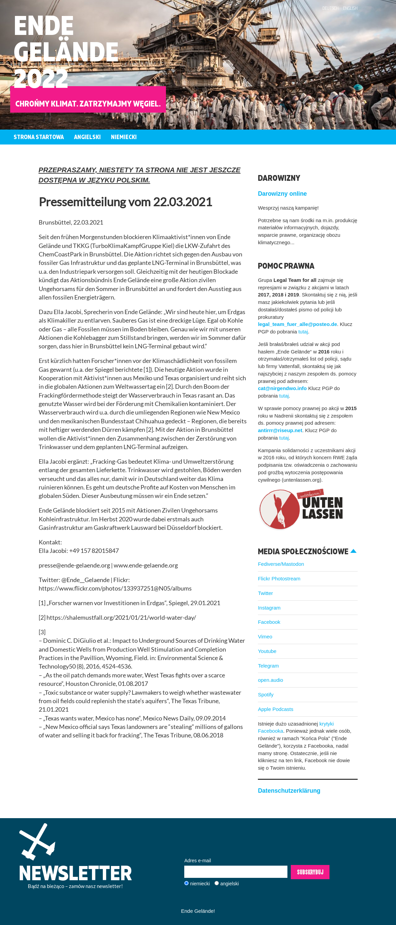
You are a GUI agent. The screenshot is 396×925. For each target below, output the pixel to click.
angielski (229, 883)
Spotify (266, 694)
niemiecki (200, 883)
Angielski (87, 136)
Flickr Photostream (279, 578)
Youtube (267, 651)
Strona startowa (39, 136)
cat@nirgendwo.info (282, 388)
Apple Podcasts (275, 709)
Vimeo (265, 636)
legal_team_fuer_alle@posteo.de (297, 324)
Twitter (265, 593)
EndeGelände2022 (66, 51)
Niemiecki (124, 136)
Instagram (269, 608)
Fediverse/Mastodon (281, 564)
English (350, 8)
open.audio (270, 680)
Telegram (268, 666)
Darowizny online (282, 193)
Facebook (269, 622)
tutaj (303, 331)
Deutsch (330, 8)
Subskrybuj (310, 872)
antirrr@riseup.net (280, 430)
